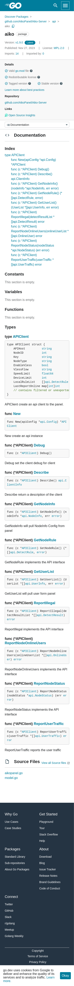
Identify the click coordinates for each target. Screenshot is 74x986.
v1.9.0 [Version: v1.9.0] (14, 42)
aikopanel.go (14, 773)
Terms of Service (37, 956)
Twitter (9, 904)
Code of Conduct (49, 888)
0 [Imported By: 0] (35, 53)
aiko (7, 26)
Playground (46, 821)
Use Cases (11, 821)
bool (45, 365)
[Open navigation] (65, 6)
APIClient (21, 337)
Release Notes (48, 875)
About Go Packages (17, 869)
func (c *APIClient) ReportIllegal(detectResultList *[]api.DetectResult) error (32, 216)
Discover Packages (16, 16)
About (44, 849)
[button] (6, 70)
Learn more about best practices (24, 89)
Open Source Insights (20, 115)
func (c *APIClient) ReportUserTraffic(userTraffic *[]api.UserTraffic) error (32, 259)
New (17, 414)
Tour (42, 828)
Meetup (9, 929)
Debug (39, 445)
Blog (42, 863)
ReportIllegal (44, 603)
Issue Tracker (47, 869)
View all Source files (53, 762)
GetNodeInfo (44, 504)
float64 (47, 373)
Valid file (19, 70)
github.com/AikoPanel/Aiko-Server (26, 21)
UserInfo (38, 583)
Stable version (50, 83)
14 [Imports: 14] (12, 53)
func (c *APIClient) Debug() (30, 169)
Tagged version (18, 83)
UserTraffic (51, 736)
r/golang (10, 923)
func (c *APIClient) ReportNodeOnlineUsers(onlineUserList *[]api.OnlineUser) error (40, 231)
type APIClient (15, 155)
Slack (8, 917)
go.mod (20, 70)
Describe (41, 472)
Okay (65, 975)
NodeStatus (43, 695)
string (47, 348)
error (56, 516)
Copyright (38, 950)
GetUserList (44, 572)
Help (42, 840)
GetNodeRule (45, 540)
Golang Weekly (14, 936)
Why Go (11, 814)
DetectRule (60, 382)
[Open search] (55, 5)
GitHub (9, 910)
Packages (12, 849)
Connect (11, 897)
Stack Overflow (48, 834)
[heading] (17, 5)
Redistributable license (22, 77)
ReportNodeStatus (49, 683)
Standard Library (15, 856)
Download (45, 856)
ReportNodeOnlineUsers (25, 643)
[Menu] (37, 125)
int (44, 352)
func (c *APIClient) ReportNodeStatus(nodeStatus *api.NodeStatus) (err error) (32, 245)
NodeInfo (35, 516)
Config (52, 421)
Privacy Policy (37, 962)
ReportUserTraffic (49, 724)
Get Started (48, 814)
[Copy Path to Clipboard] (13, 26)
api (54, 21)
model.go (11, 778)
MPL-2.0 (59, 48)
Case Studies (13, 828)
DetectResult (53, 615)
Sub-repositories (15, 863)
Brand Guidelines (49, 882)
